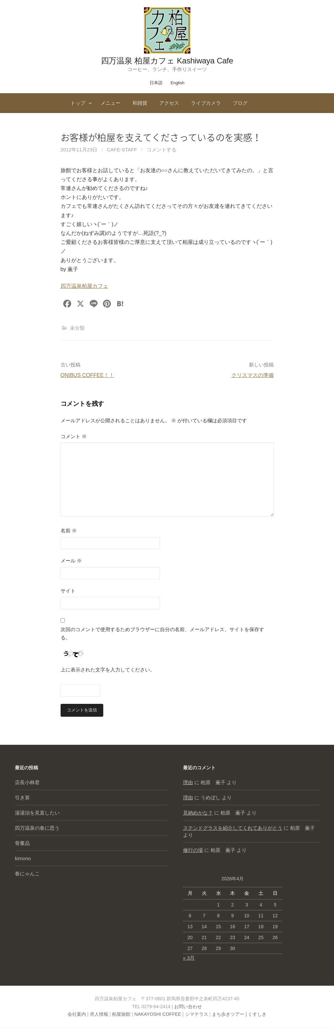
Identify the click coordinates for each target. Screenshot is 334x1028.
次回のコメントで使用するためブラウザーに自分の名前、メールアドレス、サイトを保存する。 (162, 634)
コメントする (161, 149)
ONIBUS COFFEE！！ (88, 375)
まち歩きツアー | (230, 1014)
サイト (68, 590)
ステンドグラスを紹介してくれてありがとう (232, 828)
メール (71, 560)
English (177, 82)
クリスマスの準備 (252, 375)
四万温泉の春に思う (37, 828)
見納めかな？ (198, 813)
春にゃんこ (27, 874)
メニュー (110, 103)
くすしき (257, 1014)
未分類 (77, 328)
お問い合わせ (188, 1006)
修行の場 (193, 850)
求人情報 (99, 1014)
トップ (78, 103)
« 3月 (189, 958)
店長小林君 (27, 782)
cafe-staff (122, 149)
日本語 (156, 82)
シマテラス (196, 1014)
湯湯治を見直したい (37, 813)
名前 (69, 530)
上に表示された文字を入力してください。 (108, 669)
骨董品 (22, 843)
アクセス (169, 103)
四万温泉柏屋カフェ (84, 286)
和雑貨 (139, 103)
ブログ (240, 103)
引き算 (22, 798)
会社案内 (77, 1014)
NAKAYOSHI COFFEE (157, 1014)
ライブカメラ (206, 103)
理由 (188, 782)
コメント (74, 436)
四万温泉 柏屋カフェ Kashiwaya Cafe (167, 60)
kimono (23, 858)
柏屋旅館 (121, 1014)
